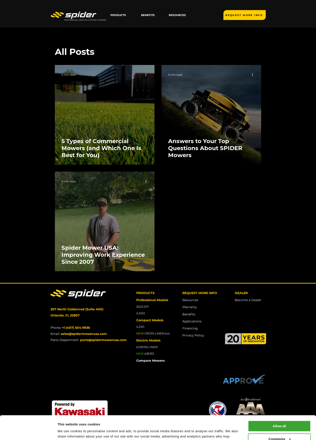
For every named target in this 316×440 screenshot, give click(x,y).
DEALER (241, 293)
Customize (280, 416)
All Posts (74, 51)
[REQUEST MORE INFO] (244, 15)
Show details (67, 431)
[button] (118, 15)
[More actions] (147, 74)
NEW (140, 353)
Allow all (279, 404)
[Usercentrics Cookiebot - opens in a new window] (28, 431)
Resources (190, 300)
